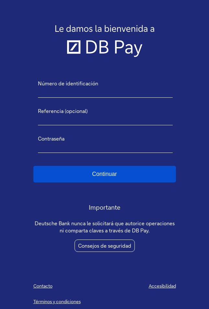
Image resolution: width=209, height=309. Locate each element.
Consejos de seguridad (104, 245)
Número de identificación (68, 83)
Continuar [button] (104, 174)
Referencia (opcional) (63, 111)
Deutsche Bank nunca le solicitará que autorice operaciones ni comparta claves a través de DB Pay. (105, 227)
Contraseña (51, 138)
